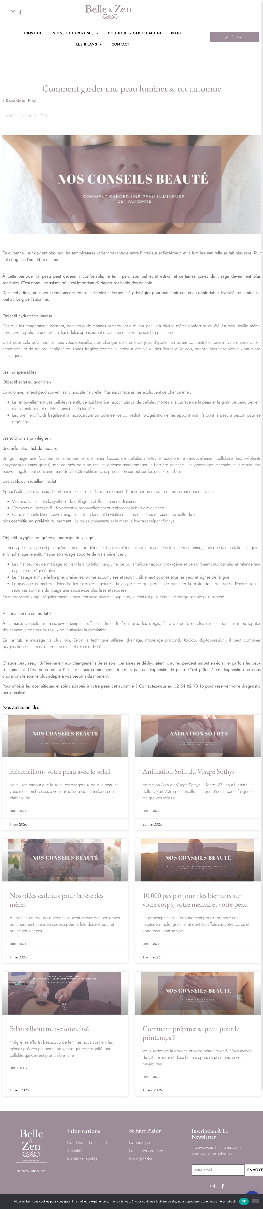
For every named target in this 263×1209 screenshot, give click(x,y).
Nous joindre (140, 1159)
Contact (120, 44)
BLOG (176, 33)
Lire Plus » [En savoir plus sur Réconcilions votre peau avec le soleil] (18, 811)
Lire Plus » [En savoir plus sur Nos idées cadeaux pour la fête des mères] (18, 943)
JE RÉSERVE (234, 37)
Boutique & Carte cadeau (134, 33)
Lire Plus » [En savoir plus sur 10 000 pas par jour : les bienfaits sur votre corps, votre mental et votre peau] (151, 943)
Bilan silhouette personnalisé (49, 1028)
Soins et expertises (75, 33)
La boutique (139, 1143)
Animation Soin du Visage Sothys (189, 771)
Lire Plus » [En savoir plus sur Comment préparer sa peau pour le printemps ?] (151, 1077)
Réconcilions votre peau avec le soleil (61, 771)
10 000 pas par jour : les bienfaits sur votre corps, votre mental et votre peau (195, 900)
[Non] (255, 1201)
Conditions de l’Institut (87, 1143)
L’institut (33, 33)
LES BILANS (89, 44)
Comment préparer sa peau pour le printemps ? (191, 1033)
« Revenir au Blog (19, 101)
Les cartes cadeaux (146, 1151)
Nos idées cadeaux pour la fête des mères (57, 900)
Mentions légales (82, 1159)
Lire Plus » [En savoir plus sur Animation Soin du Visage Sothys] (151, 811)
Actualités (75, 1151)
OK (243, 1201)
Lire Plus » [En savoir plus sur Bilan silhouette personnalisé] (18, 1068)
